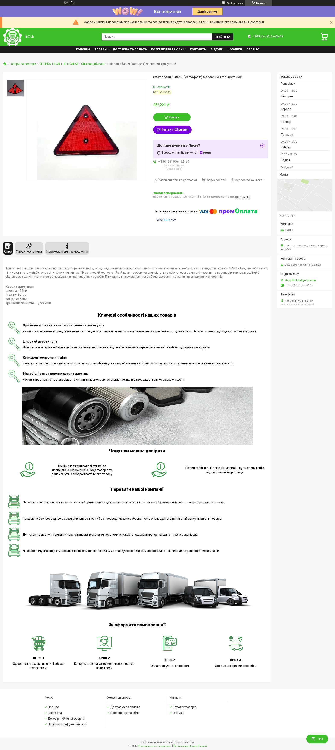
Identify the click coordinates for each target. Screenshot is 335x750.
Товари (100, 49)
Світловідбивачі (92, 64)
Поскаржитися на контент (155, 745)
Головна (83, 49)
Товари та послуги (22, 64)
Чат (317, 739)
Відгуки (217, 49)
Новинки (235, 49)
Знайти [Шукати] (221, 36)
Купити (174, 117)
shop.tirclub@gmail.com (300, 280)
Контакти (198, 49)
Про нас (252, 49)
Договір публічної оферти (66, 719)
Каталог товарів (184, 707)
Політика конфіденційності (67, 724)
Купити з (174, 130)
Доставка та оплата (130, 49)
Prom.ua (189, 742)
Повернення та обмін (168, 49)
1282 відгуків (235, 2)
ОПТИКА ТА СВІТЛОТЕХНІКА (58, 64)
